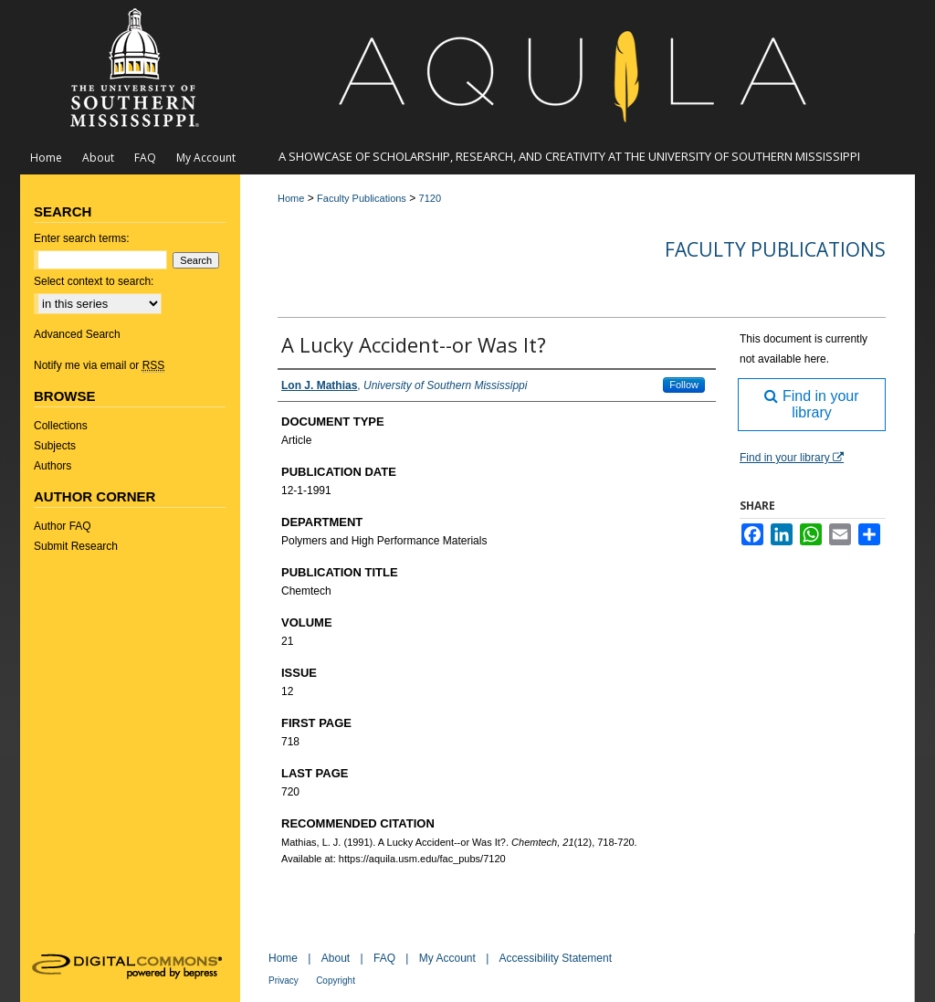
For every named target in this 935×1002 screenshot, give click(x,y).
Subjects (55, 445)
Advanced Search (77, 334)
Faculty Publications (361, 198)
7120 (430, 198)
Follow (684, 384)
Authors (52, 465)
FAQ (384, 958)
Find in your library (811, 404)
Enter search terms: (82, 238)
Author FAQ (62, 526)
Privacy (283, 981)
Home (291, 198)
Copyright (335, 981)
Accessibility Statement (555, 958)
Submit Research (76, 546)
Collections (61, 425)
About (335, 958)
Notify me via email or (99, 365)
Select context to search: (93, 281)
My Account (447, 958)
